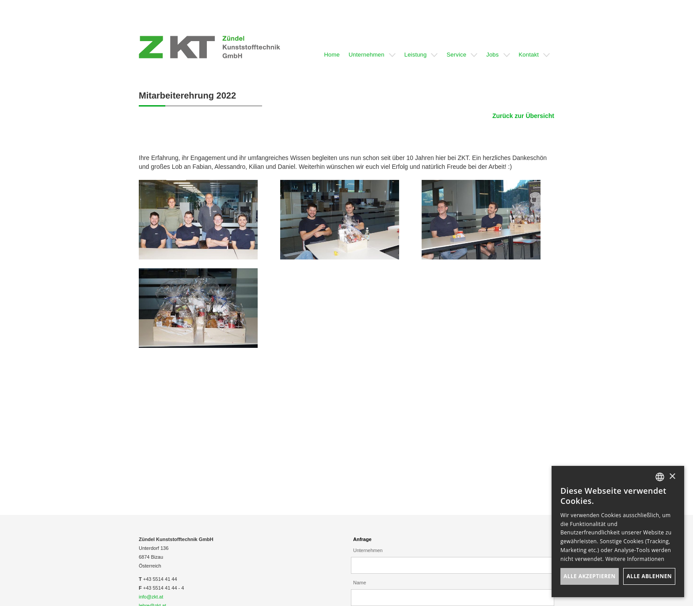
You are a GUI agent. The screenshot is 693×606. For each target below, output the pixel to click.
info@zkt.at (151, 596)
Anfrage (362, 539)
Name (359, 582)
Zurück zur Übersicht (523, 115)
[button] (332, 47)
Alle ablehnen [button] (649, 576)
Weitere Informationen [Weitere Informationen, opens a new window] (635, 559)
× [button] (672, 476)
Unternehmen (368, 550)
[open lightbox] (198, 219)
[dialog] (618, 531)
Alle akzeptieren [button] (590, 576)
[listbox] (659, 477)
